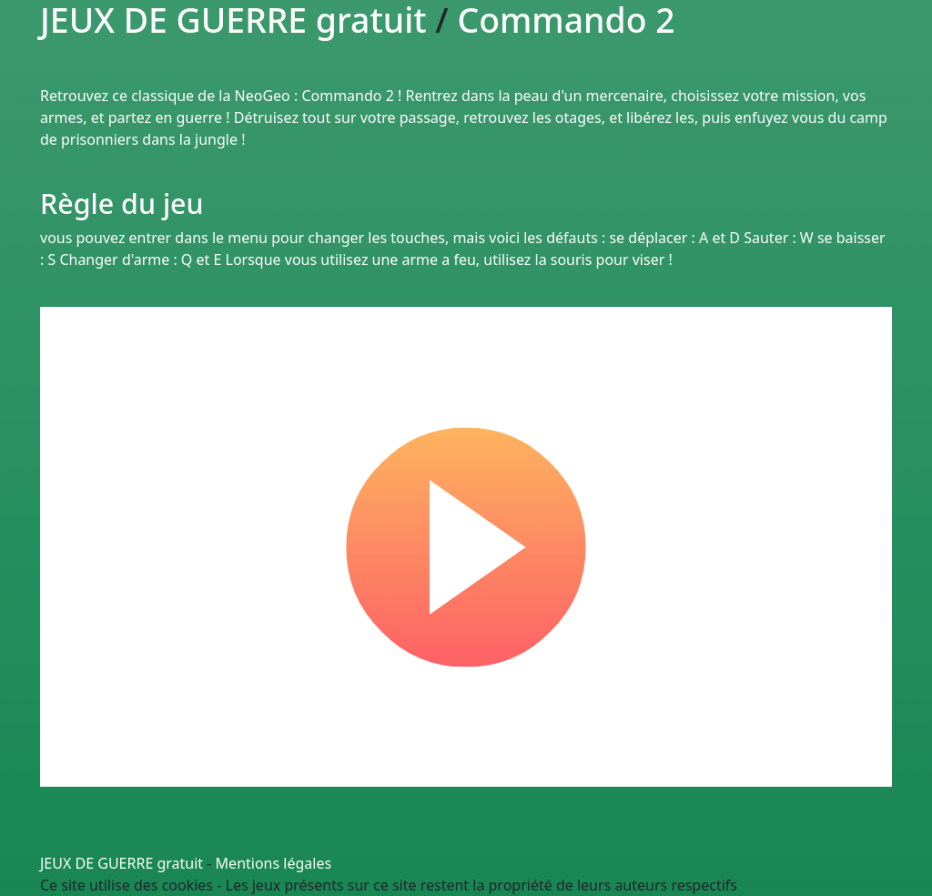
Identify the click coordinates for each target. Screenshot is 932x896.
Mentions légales (274, 863)
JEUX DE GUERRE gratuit (121, 863)
